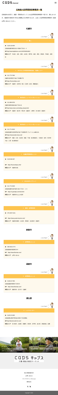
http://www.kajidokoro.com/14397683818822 (18, 51)
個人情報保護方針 (29, 373)
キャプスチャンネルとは (29, 378)
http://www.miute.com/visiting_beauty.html (18, 108)
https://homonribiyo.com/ (13, 81)
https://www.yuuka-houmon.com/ (16, 218)
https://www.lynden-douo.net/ (14, 135)
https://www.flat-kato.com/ (14, 252)
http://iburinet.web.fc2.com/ (14, 321)
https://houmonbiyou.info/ (14, 164)
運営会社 (29, 381)
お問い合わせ (29, 375)
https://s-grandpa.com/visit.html (16, 191)
